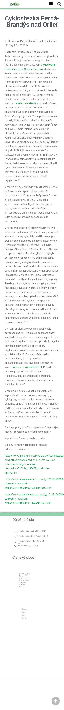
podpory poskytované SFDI (27, 367)
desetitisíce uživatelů (26, 103)
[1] (21, 195)
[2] (24, 195)
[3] (27, 167)
